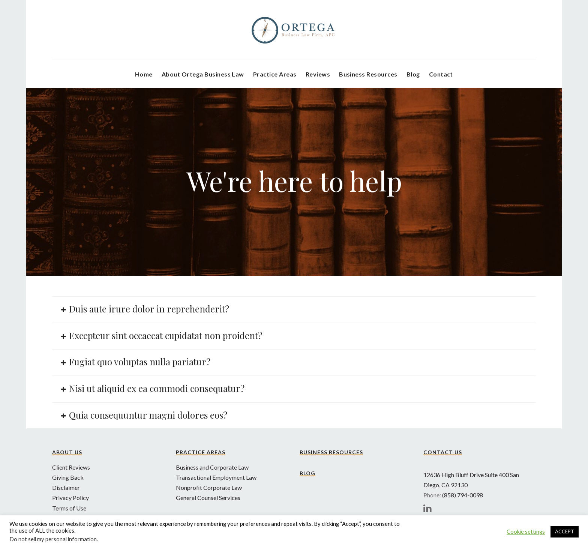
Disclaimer (66, 487)
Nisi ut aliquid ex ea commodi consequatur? (156, 388)
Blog (413, 74)
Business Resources (368, 74)
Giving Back (68, 477)
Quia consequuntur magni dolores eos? (148, 415)
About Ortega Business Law (203, 74)
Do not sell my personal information (53, 539)
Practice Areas (275, 74)
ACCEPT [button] (564, 531)
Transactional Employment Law (216, 477)
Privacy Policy (70, 497)
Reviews (318, 74)
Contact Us (442, 452)
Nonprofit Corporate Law (209, 487)
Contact (441, 74)
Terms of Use (69, 508)
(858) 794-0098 (462, 494)
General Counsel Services (208, 497)
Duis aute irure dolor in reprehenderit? (149, 309)
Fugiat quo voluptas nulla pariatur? (139, 362)
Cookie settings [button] (526, 531)
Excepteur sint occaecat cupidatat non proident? (165, 335)
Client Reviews (71, 467)
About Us (67, 452)
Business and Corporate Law (212, 467)
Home (144, 74)
